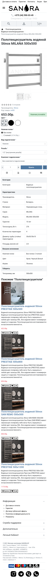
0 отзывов (16, 105)
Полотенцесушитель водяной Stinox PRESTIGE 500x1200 (21, 465)
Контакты (31, 2)
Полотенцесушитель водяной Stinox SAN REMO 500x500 (21, 413)
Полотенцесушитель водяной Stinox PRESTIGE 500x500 (21, 307)
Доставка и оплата (9, 2)
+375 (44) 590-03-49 (24, 15)
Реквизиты (10, 517)
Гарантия (22, 2)
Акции (39, 2)
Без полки (7, 133)
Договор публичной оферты (16, 511)
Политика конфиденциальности (18, 514)
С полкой (11, 135)
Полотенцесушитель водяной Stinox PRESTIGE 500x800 (21, 360)
